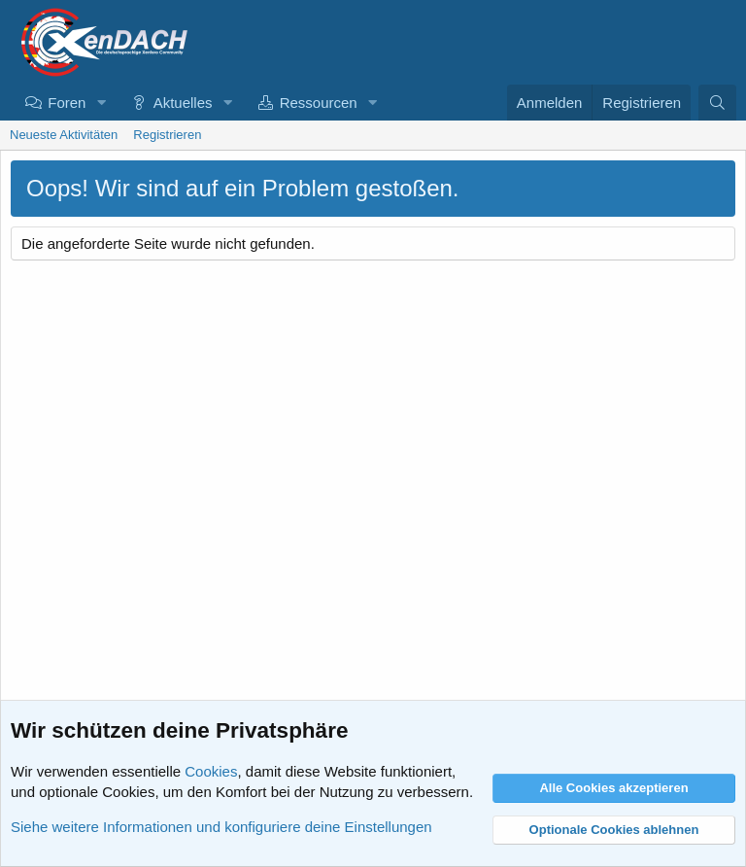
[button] (101, 103)
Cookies (211, 771)
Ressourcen (318, 102)
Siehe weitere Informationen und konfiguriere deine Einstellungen (221, 826)
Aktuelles (183, 102)
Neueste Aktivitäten (64, 134)
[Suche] (717, 103)
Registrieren (167, 134)
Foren (66, 102)
